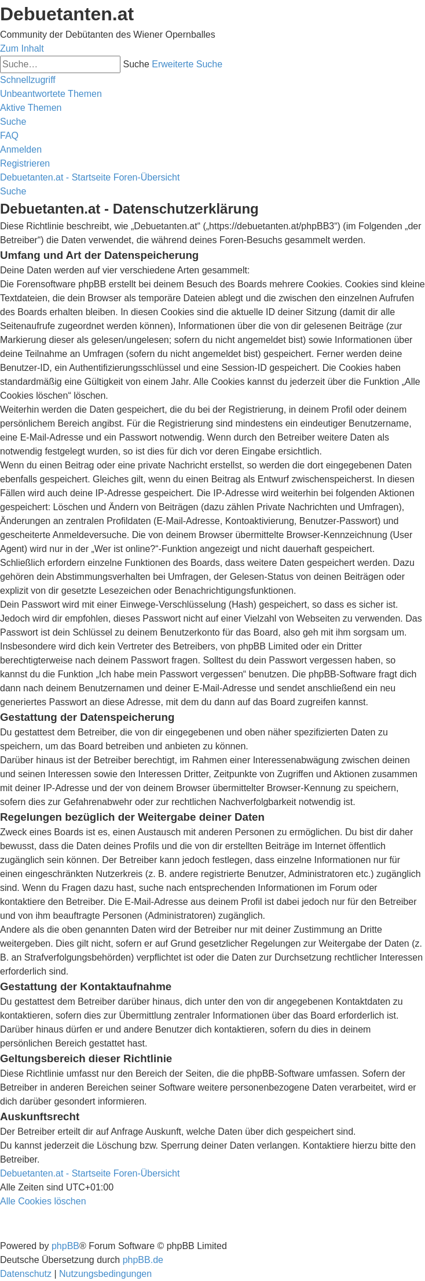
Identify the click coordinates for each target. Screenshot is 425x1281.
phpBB (65, 1246)
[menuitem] (51, 94)
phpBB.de (143, 1260)
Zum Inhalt (22, 48)
